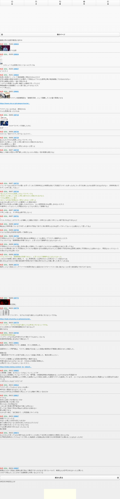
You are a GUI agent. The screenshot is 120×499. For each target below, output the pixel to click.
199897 (16, 468)
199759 (16, 236)
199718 (16, 115)
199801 (16, 343)
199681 (16, 91)
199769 (16, 254)
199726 (16, 132)
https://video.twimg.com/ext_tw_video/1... (16, 367)
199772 (16, 298)
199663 (16, 75)
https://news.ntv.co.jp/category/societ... (15, 103)
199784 (16, 333)
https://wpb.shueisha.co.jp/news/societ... (15, 319)
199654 (16, 54)
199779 (16, 323)
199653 (16, 44)
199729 (16, 150)
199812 (16, 385)
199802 (16, 370)
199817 (16, 395)
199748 (16, 210)
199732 (16, 183)
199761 (16, 244)
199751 (16, 216)
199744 (16, 191)
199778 (16, 308)
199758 (16, 230)
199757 (16, 224)
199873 (16, 433)
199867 (16, 416)
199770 (16, 265)
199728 (16, 138)
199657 (16, 69)
